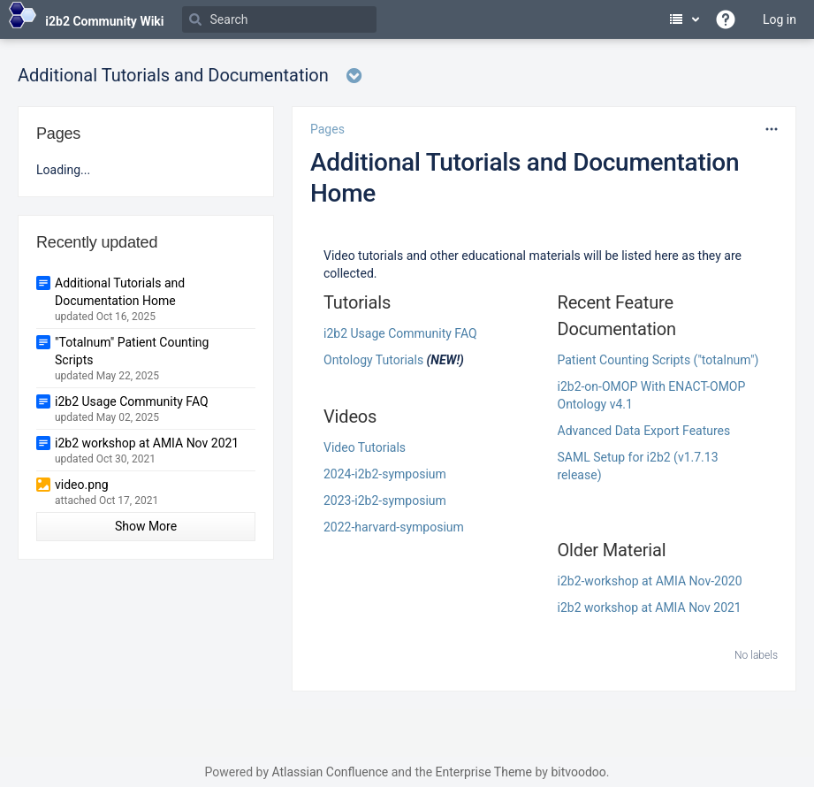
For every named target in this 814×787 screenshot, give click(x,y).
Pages (327, 129)
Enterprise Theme (484, 772)
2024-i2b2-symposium (384, 474)
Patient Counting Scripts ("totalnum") (658, 360)
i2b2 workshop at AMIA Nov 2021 (650, 607)
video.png (82, 485)
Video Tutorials (364, 447)
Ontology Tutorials (373, 360)
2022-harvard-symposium (393, 527)
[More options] (771, 129)
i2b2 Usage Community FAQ (400, 333)
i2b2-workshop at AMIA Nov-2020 (650, 581)
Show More (146, 526)
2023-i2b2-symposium (384, 500)
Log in (779, 19)
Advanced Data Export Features (644, 431)
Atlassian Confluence (329, 772)
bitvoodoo (578, 772)
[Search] (279, 19)
